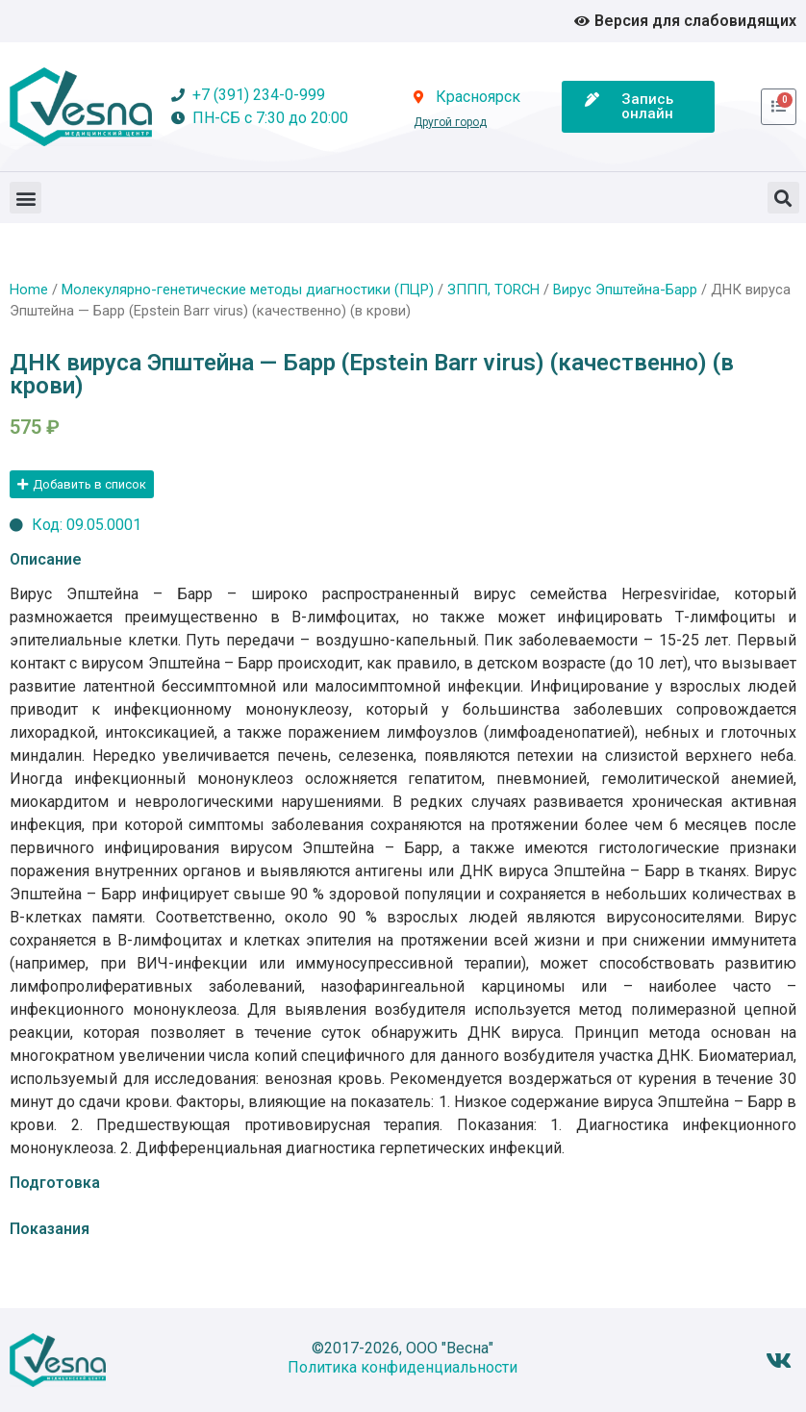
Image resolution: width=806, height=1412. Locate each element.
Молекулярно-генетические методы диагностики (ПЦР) (248, 289)
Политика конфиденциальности (402, 1367)
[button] (25, 198)
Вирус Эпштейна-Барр (625, 289)
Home (29, 289)
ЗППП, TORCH (493, 289)
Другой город (450, 122)
